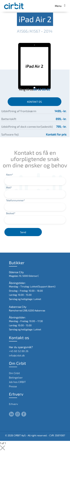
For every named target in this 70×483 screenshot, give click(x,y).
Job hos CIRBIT (17, 381)
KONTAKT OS (34, 101)
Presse (13, 386)
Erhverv (13, 403)
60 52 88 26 (41, 89)
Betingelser (16, 377)
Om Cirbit (14, 373)
